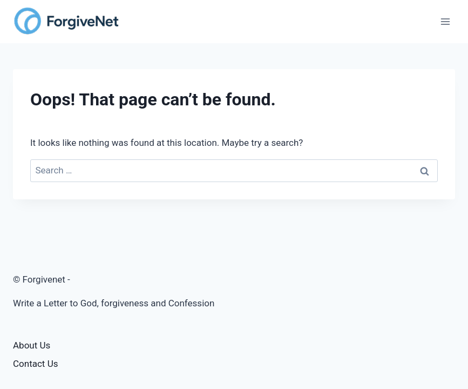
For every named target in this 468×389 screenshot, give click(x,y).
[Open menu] (445, 21)
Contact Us (35, 363)
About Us (31, 345)
